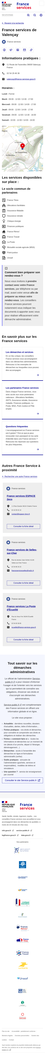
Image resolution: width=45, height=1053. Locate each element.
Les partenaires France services (22, 388)
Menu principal (41, 3)
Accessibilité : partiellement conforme (23, 1031)
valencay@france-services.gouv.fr (21, 79)
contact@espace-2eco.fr (21, 514)
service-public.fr (23, 830)
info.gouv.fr (7, 830)
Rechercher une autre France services (21, 476)
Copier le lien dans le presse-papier (31, 50)
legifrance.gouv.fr (9, 835)
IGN (37, 170)
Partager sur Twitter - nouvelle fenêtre (11, 50)
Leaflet (31, 170)
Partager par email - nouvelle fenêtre (24, 50)
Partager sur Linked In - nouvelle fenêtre (17, 50)
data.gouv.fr (26, 835)
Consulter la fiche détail (23, 526)
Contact (11, 1040)
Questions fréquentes (17, 426)
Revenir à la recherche (14, 23)
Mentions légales (7, 1035)
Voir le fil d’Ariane (7, 15)
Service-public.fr (11, 705)
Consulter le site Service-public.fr (20, 780)
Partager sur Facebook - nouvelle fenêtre (4, 50)
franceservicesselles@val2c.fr (23, 571)
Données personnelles (22, 1035)
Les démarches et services (19, 352)
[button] (23, 146)
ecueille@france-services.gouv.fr (24, 627)
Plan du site (5, 1031)
